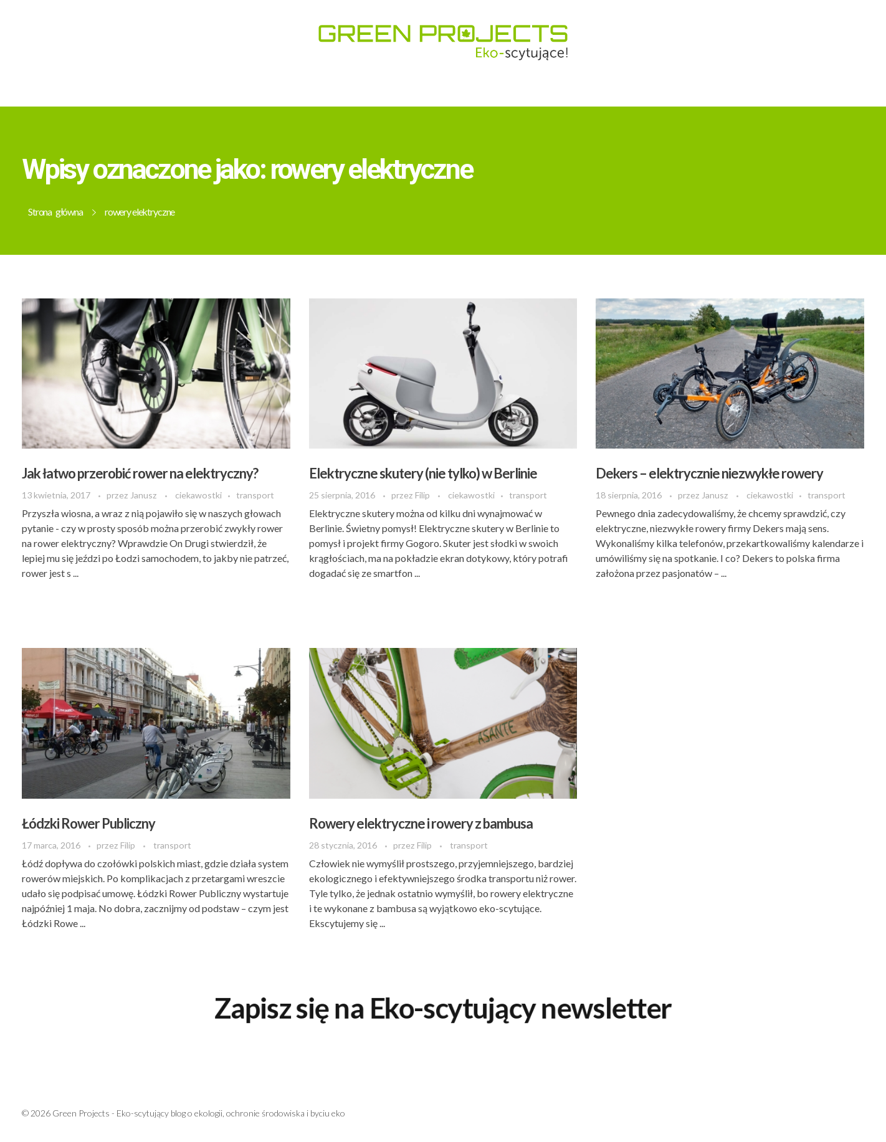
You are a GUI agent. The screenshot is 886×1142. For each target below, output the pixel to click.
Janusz (144, 495)
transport (255, 495)
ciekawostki (198, 495)
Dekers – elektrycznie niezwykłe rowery (709, 473)
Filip (423, 495)
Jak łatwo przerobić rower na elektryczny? (140, 473)
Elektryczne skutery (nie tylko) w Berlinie (423, 473)
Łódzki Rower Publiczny (88, 823)
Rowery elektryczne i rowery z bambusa (421, 823)
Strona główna (55, 211)
